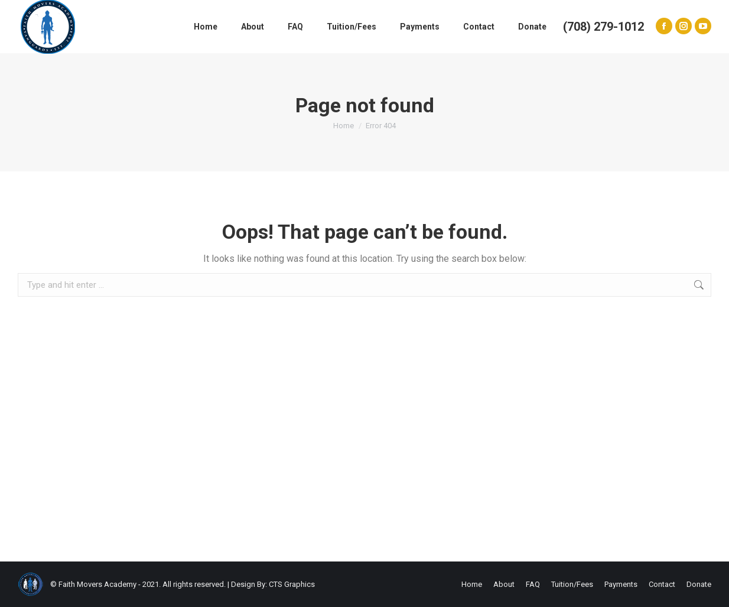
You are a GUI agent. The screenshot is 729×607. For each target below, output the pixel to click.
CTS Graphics (292, 584)
